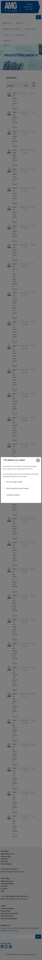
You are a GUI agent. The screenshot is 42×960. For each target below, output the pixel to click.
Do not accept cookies (14, 482)
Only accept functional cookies (17, 488)
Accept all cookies (13, 495)
